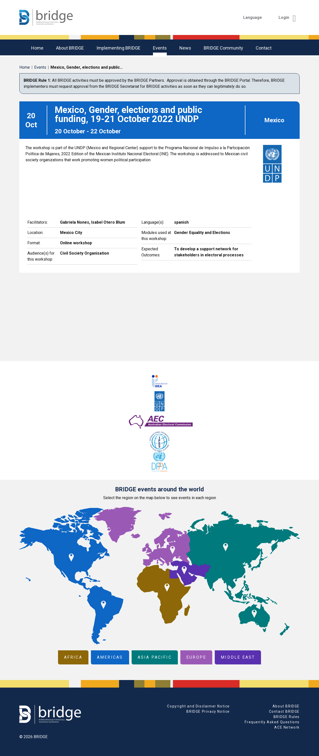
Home (37, 48)
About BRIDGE (70, 48)
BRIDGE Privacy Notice (208, 711)
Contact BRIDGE (284, 711)
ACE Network (287, 727)
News (185, 48)
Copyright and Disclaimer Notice (198, 706)
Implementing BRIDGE (118, 48)
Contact (264, 48)
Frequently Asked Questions (272, 722)
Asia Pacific (155, 657)
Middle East (238, 657)
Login (287, 17)
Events (160, 48)
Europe (196, 657)
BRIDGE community (223, 48)
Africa (73, 657)
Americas (110, 657)
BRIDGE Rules (287, 717)
